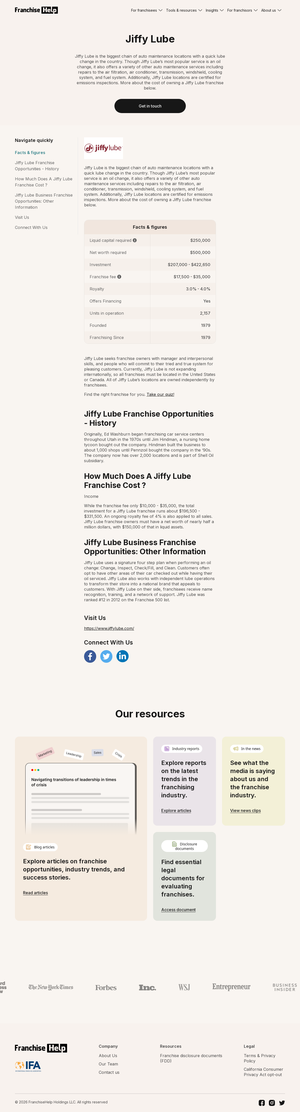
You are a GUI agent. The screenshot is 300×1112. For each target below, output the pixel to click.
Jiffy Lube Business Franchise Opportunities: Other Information (44, 201)
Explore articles (176, 810)
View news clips (245, 810)
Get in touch (150, 106)
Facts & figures (30, 152)
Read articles (35, 892)
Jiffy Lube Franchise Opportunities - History (37, 165)
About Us (108, 1055)
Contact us (109, 1072)
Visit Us (22, 217)
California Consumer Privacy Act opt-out (263, 1072)
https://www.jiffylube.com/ (109, 628)
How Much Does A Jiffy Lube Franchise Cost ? (43, 181)
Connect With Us (31, 227)
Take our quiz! (160, 394)
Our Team (108, 1063)
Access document (178, 909)
